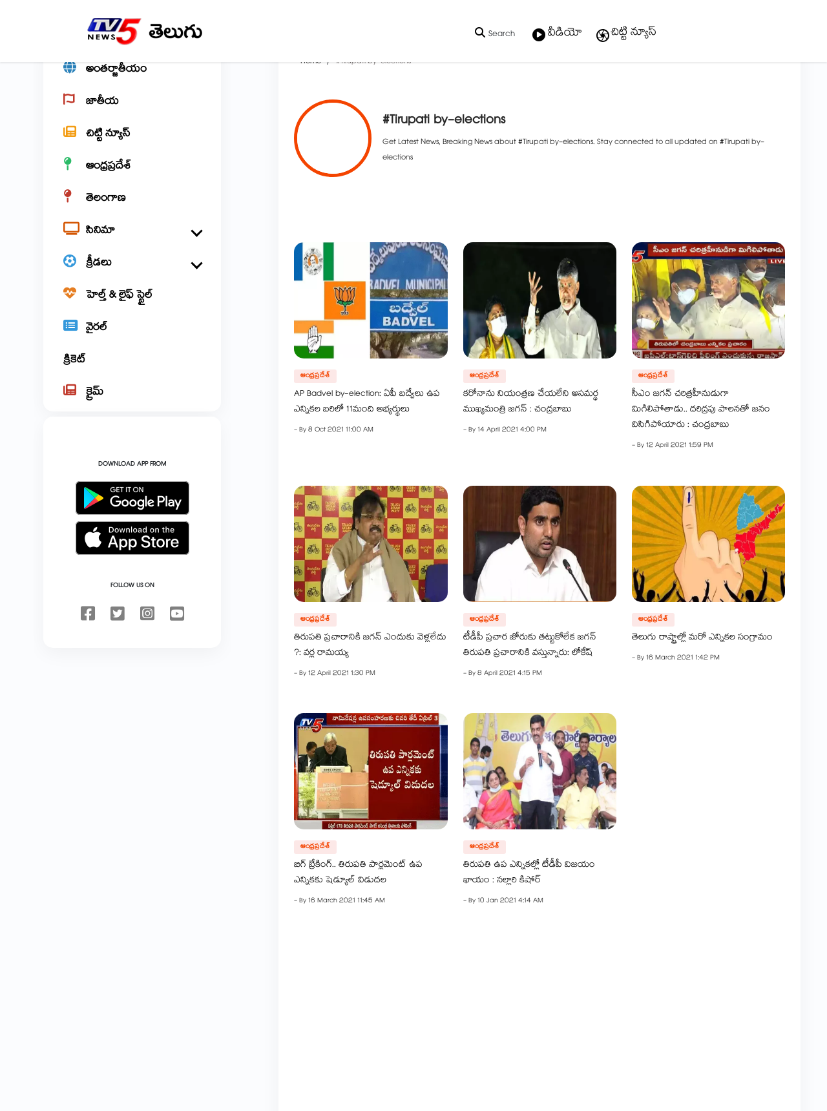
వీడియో (557, 34)
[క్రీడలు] (132, 307)
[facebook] (88, 659)
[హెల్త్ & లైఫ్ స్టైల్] (132, 339)
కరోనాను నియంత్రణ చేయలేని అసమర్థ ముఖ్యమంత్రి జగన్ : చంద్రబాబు (488, 447)
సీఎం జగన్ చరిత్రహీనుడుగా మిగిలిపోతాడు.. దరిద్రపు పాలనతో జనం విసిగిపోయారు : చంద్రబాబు (660, 455)
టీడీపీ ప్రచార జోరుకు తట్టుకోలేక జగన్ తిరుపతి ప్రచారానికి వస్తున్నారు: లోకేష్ (487, 691)
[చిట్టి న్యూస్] (132, 178)
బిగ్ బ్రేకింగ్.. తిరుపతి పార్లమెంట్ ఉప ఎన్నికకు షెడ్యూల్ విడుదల (317, 918)
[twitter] (117, 659)
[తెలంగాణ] (132, 243)
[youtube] (177, 659)
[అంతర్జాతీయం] (132, 113)
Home (269, 107)
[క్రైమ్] (132, 436)
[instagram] (147, 659)
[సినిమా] (132, 275)
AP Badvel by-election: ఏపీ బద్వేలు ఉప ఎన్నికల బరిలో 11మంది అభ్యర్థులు (326, 447)
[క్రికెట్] (132, 404)
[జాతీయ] (132, 146)
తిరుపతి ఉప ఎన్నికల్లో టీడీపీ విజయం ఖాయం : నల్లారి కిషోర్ (487, 918)
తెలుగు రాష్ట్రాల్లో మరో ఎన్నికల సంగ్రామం (661, 683)
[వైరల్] (132, 372)
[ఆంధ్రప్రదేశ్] (132, 210)
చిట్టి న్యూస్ (625, 33)
